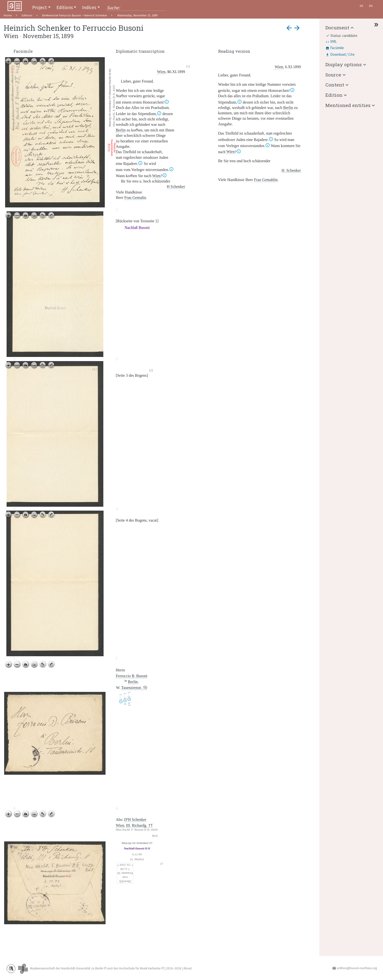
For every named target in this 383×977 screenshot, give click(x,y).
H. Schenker (291, 170)
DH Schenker (135, 819)
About (187, 968)
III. (128, 825)
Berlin (121, 130)
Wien (161, 72)
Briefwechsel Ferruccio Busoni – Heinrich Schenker (74, 15)
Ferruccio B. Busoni (131, 676)
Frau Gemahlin (265, 180)
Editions (64, 7)
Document (337, 27)
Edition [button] (333, 95)
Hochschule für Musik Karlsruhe (140, 968)
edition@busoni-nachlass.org (357, 968)
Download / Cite (342, 54)
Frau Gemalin (135, 197)
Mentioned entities (348, 105)
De (361, 6)
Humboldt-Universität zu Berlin (82, 968)
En (370, 6)
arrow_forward (297, 28)
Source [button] (333, 75)
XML (333, 41)
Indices (89, 7)
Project (39, 7)
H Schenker (176, 186)
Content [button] (334, 85)
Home (8, 15)
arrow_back (289, 28)
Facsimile (337, 47)
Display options (343, 64)
